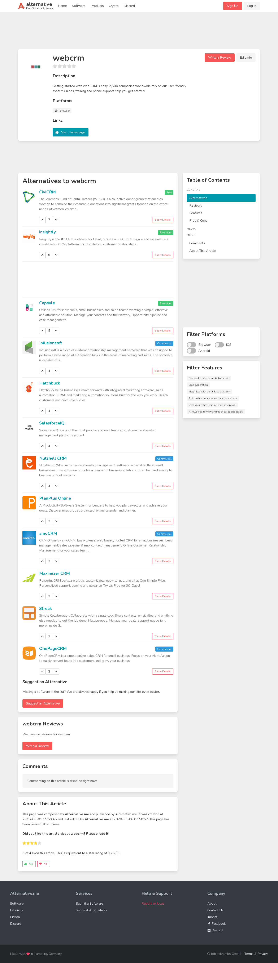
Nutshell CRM (53, 458)
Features (195, 213)
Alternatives (198, 198)
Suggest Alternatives (91, 910)
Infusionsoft (50, 343)
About (212, 903)
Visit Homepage (73, 132)
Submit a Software (89, 903)
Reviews (195, 205)
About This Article (202, 250)
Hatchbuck (49, 383)
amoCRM (48, 533)
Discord (129, 6)
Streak (45, 608)
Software (79, 6)
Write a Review (219, 57)
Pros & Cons (198, 220)
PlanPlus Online (55, 498)
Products (97, 6)
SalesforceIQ (52, 423)
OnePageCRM (53, 648)
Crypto (114, 6)
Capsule (47, 303)
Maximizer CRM (54, 573)
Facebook (216, 923)
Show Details (163, 219)
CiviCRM (47, 192)
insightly (47, 232)
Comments (197, 243)
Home (62, 6)
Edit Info (246, 57)
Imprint (212, 917)
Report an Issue (153, 903)
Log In (251, 6)
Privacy (262, 953)
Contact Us (215, 910)
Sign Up (232, 6)
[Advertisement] (139, 32)
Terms (248, 953)
